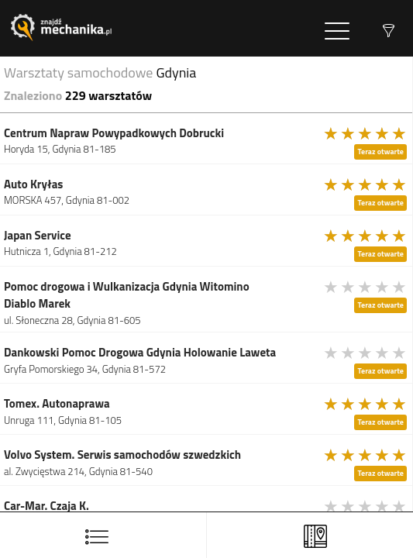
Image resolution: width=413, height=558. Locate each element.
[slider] (365, 133)
